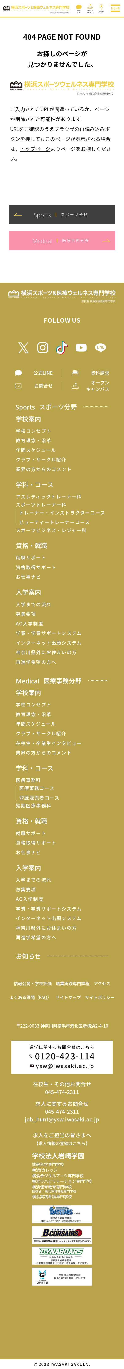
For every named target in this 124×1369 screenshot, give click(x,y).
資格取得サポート (36, 567)
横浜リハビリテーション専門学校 (62, 1181)
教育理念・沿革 (33, 440)
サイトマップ (68, 997)
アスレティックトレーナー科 (49, 496)
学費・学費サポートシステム (49, 633)
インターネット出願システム (49, 642)
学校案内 (28, 419)
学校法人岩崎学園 (58, 1155)
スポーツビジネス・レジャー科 (51, 530)
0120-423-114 (65, 1056)
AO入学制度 (29, 623)
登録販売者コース (39, 797)
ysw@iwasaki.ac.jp (65, 1066)
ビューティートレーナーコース (54, 522)
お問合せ (43, 385)
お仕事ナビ (28, 576)
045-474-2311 (62, 1091)
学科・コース (34, 484)
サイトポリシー (100, 997)
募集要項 (26, 614)
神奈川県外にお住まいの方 (46, 652)
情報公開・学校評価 (33, 983)
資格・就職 (31, 545)
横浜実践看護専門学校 (52, 1196)
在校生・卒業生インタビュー (49, 743)
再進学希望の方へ (36, 662)
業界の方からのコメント (44, 469)
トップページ (35, 148)
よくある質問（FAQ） (30, 997)
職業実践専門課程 (72, 983)
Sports (46, 407)
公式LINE (43, 372)
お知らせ (28, 956)
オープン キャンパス (97, 386)
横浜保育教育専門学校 (54, 1188)
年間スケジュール (36, 450)
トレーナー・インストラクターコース (62, 512)
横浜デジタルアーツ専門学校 (58, 1175)
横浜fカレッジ (44, 1170)
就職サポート (31, 557)
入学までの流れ (33, 604)
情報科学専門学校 (48, 1164)
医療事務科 (28, 780)
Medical (48, 681)
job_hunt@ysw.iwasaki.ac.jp (62, 1119)
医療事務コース (37, 788)
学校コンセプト (33, 430)
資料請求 (100, 372)
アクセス (102, 983)
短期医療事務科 (33, 805)
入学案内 (28, 592)
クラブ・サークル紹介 (41, 459)
